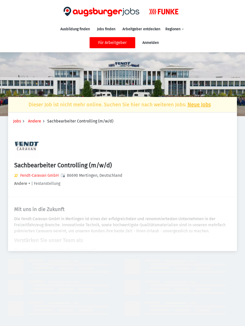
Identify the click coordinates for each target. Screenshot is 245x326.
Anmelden (150, 43)
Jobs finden (106, 29)
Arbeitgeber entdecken (141, 29)
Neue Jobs (199, 105)
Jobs (17, 121)
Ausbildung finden (75, 29)
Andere (34, 121)
